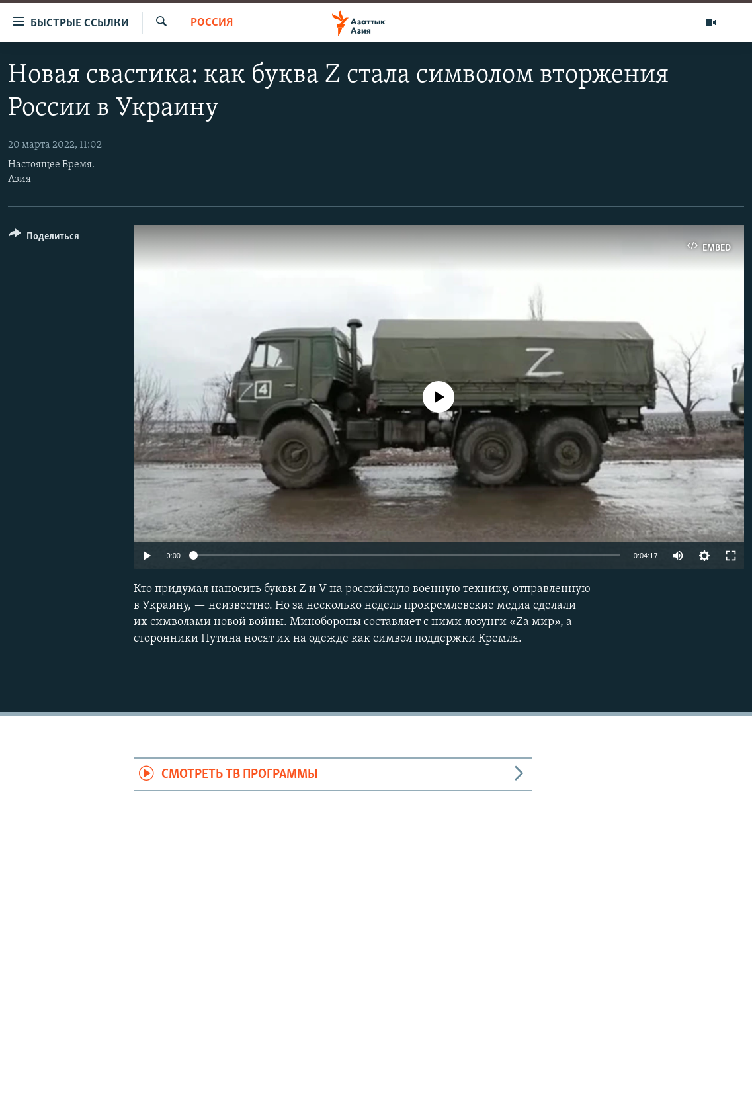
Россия (211, 23)
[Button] (44, 238)
